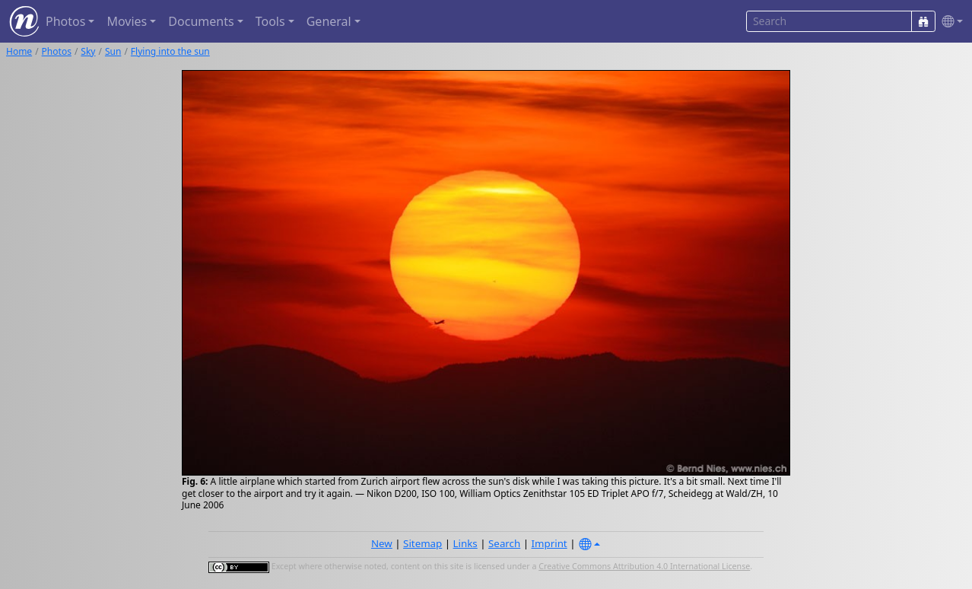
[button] (949, 22)
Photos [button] (65, 21)
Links (465, 543)
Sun (113, 51)
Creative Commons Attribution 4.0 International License (644, 566)
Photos (56, 51)
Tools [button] (270, 21)
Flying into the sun (170, 51)
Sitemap (422, 543)
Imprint (549, 543)
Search (504, 543)
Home (19, 51)
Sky (88, 51)
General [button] (329, 21)
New (381, 543)
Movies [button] (126, 21)
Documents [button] (200, 21)
